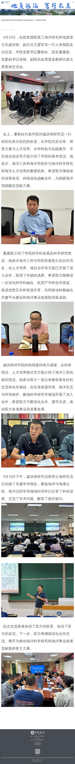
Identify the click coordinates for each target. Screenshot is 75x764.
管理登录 (38, 743)
